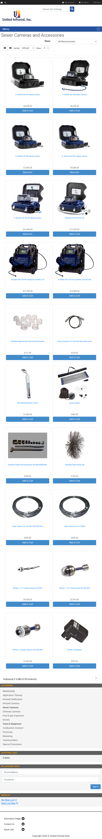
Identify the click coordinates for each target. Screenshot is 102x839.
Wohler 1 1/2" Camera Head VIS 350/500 (74, 588)
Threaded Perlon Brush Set (74, 465)
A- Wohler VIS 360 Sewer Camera (74, 95)
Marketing (7, 736)
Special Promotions (12, 744)
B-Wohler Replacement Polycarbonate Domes (27, 341)
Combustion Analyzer (13, 728)
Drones (6, 719)
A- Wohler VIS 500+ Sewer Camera (74, 156)
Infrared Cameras (11, 703)
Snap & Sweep (74, 403)
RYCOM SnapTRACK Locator (27, 403)
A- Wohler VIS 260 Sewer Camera (27, 95)
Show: (38, 48)
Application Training (12, 695)
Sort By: (17, 48)
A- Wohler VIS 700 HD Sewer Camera (27, 218)
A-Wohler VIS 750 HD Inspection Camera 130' (27, 280)
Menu (5, 29)
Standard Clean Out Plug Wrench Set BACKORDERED (27, 465)
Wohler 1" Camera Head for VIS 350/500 (28, 650)
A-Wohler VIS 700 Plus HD (74, 218)
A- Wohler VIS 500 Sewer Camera (27, 156)
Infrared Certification (12, 699)
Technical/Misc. (10, 740)
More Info (27, 172)
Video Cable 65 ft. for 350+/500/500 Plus (27, 526)
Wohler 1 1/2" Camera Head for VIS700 (27, 588)
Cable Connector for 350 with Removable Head (74, 341)
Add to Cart (27, 110)
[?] (9, 803)
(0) (84, 2)
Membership (9, 691)
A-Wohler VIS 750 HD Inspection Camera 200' (74, 280)
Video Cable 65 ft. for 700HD (74, 526)
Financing (7, 732)
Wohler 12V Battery (74, 650)
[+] (9, 800)
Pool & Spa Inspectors (13, 715)
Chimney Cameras (11, 711)
